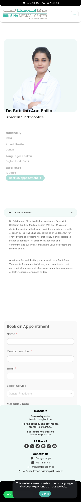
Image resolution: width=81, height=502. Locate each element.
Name (12, 401)
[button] (69, 486)
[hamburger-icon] (74, 14)
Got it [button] (45, 493)
